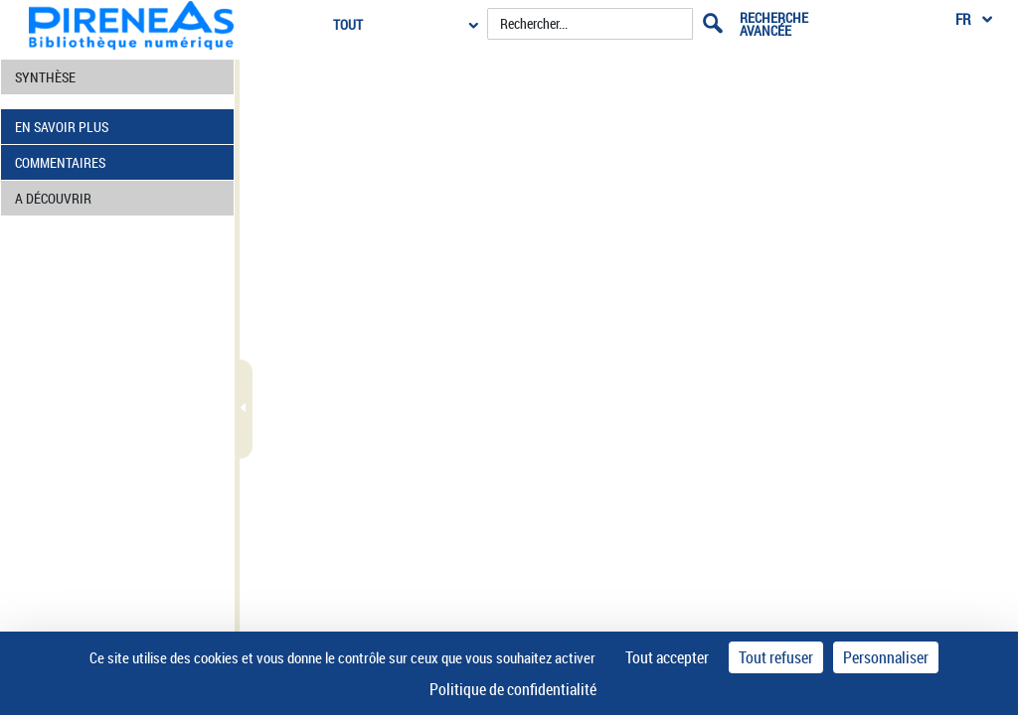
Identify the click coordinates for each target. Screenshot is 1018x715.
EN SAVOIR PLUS (61, 126)
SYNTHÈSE (45, 77)
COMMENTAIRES (60, 162)
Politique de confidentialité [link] (512, 689)
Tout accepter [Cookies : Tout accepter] (667, 657)
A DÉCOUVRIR (53, 198)
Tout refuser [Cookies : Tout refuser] (776, 657)
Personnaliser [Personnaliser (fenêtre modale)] (886, 657)
